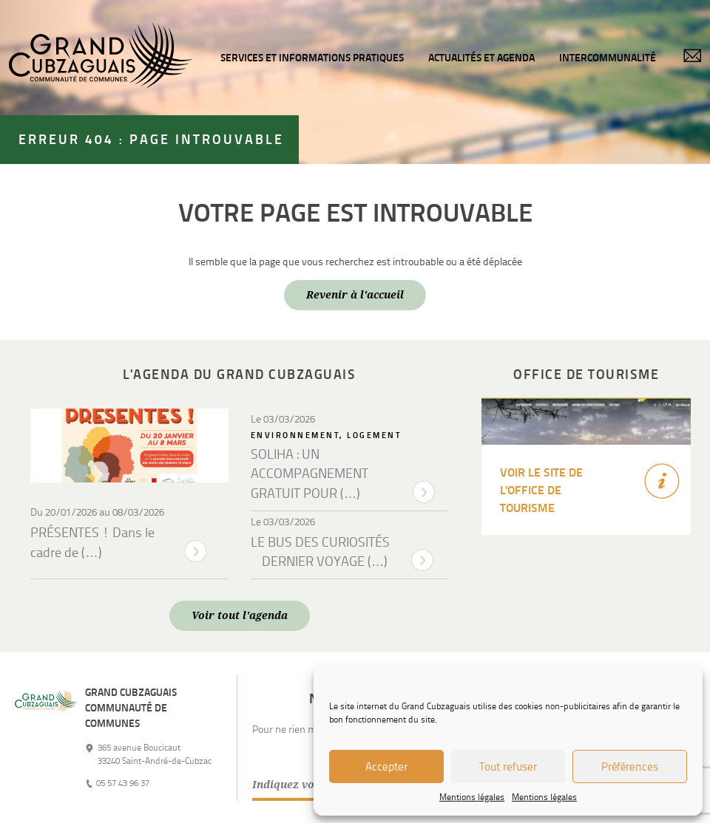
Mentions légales (471, 797)
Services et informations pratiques (312, 57)
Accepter (386, 767)
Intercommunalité (607, 57)
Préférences (629, 767)
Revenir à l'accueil (355, 295)
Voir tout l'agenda (240, 615)
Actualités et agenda (481, 57)
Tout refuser (508, 767)
